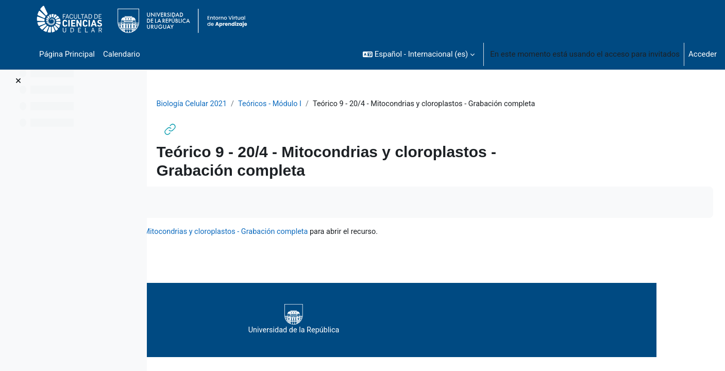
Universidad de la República (427, 320)
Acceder (702, 54)
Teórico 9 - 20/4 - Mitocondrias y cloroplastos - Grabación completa (358, 232)
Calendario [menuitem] (121, 54)
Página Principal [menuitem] (67, 54)
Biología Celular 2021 (258, 104)
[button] (418, 54)
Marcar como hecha (210, 203)
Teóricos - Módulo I (339, 104)
